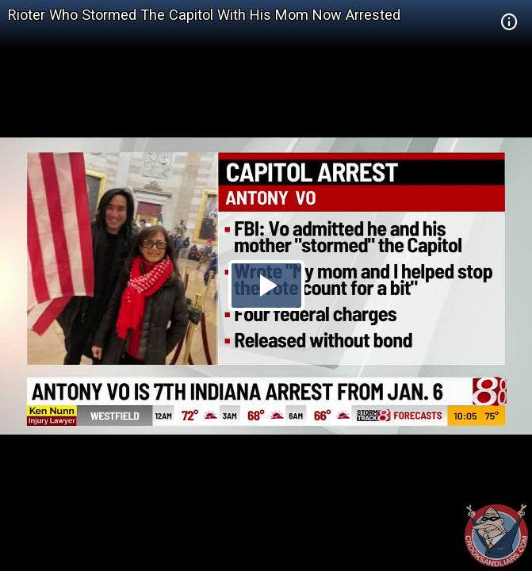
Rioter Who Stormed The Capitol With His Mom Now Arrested (204, 14)
